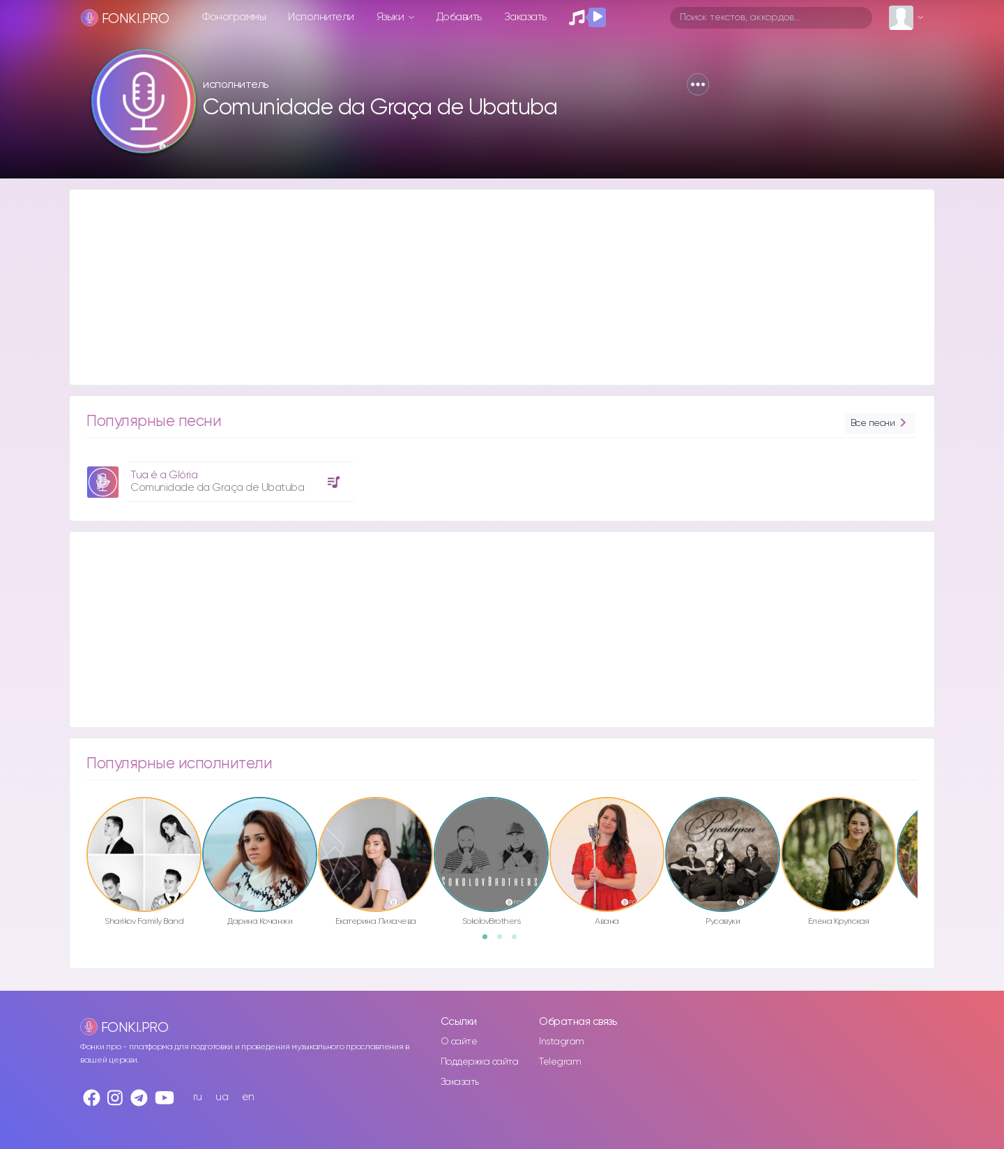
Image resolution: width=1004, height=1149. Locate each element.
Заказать (525, 17)
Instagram (561, 1042)
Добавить (459, 17)
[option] (218, 477)
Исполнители (321, 17)
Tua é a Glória (163, 475)
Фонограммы (234, 17)
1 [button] (489, 941)
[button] (697, 84)
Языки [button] (391, 17)
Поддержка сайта (480, 1062)
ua (221, 1097)
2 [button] (504, 941)
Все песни (880, 423)
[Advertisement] (488, 287)
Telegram (560, 1062)
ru (197, 1097)
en (248, 1097)
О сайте (459, 1042)
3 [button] (519, 941)
